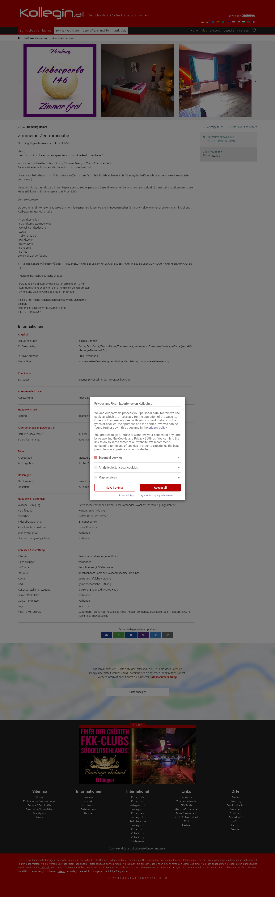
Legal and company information (156, 495)
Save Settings (115, 487)
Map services (105, 477)
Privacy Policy (126, 495)
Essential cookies (108, 457)
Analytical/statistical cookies (116, 467)
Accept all (160, 487)
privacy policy (157, 427)
